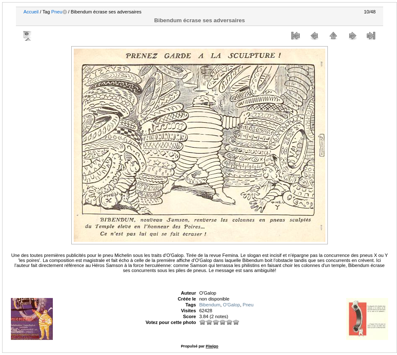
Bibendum (209, 304)
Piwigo (212, 346)
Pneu (56, 11)
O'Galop (231, 304)
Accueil (31, 11)
